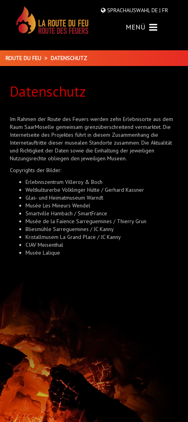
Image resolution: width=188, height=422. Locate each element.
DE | (156, 10)
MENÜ (141, 26)
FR (164, 10)
